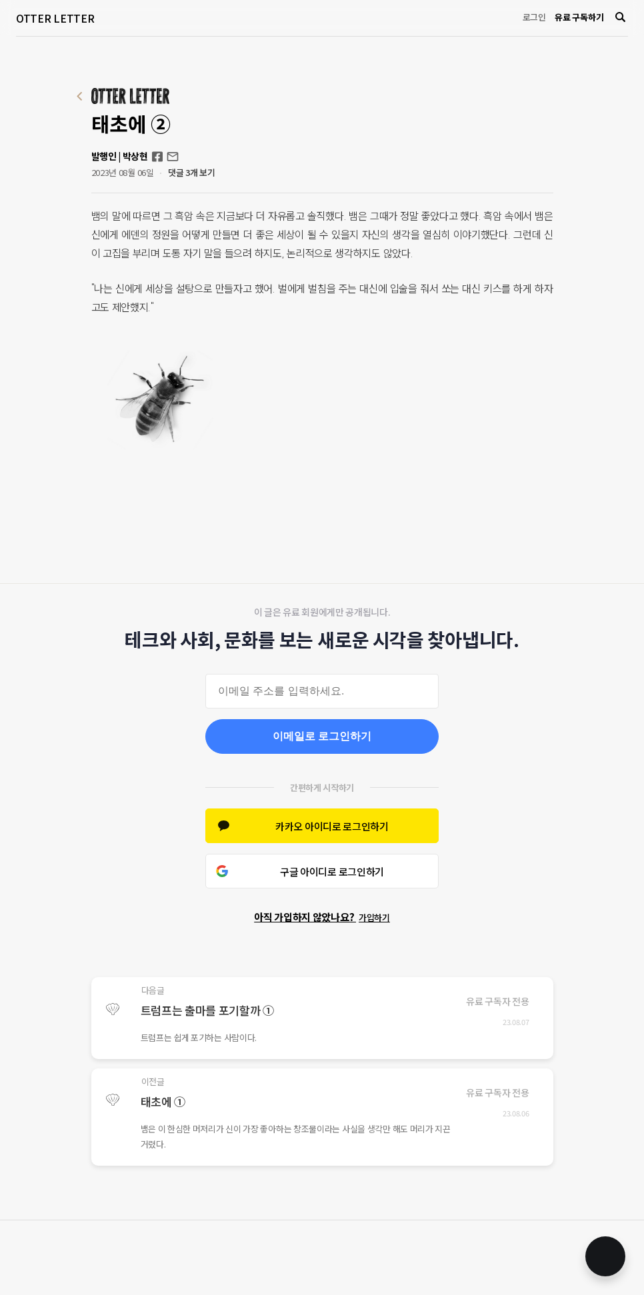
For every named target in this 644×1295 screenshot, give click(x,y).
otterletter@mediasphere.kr (172, 156)
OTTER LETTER (55, 18)
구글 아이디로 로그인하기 (332, 871)
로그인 (534, 17)
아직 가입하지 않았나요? (322, 917)
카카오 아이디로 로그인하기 (332, 826)
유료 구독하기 (579, 17)
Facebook (157, 156)
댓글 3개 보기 (191, 172)
